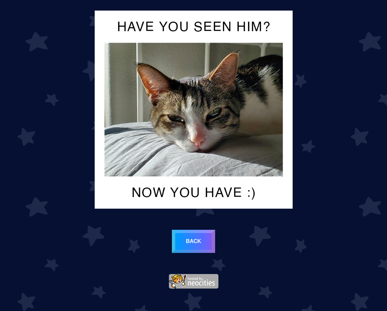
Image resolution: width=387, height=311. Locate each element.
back (193, 241)
